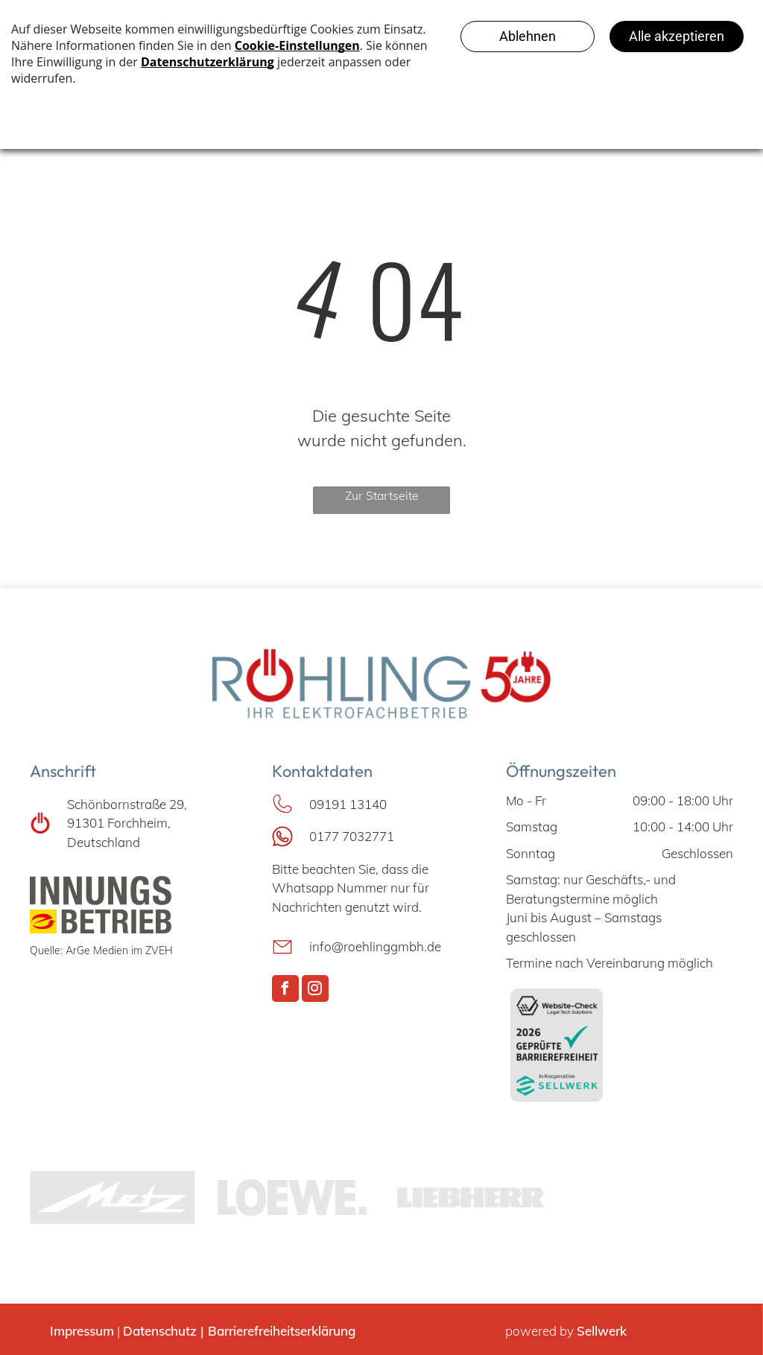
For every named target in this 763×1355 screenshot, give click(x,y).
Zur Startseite (382, 495)
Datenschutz (160, 1331)
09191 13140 (348, 804)
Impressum (82, 1331)
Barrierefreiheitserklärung (281, 1331)
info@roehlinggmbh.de (375, 946)
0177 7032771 (351, 836)
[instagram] (315, 990)
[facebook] (285, 990)
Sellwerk (602, 1331)
